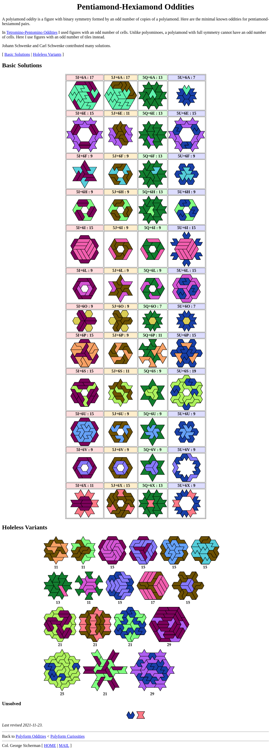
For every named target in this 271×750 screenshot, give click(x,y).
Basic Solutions (17, 54)
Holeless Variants (47, 54)
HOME (50, 745)
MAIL (64, 745)
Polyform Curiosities (67, 736)
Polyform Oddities (31, 736)
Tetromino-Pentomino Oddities (31, 32)
